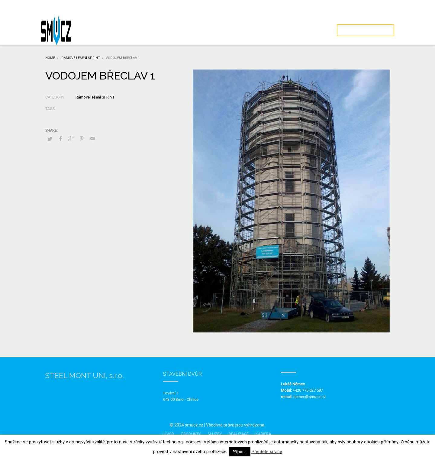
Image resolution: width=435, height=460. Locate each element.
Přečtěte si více (267, 451)
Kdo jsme (335, 7)
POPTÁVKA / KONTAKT (365, 30)
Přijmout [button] (240, 451)
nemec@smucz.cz (309, 396)
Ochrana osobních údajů (373, 7)
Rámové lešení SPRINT (95, 97)
